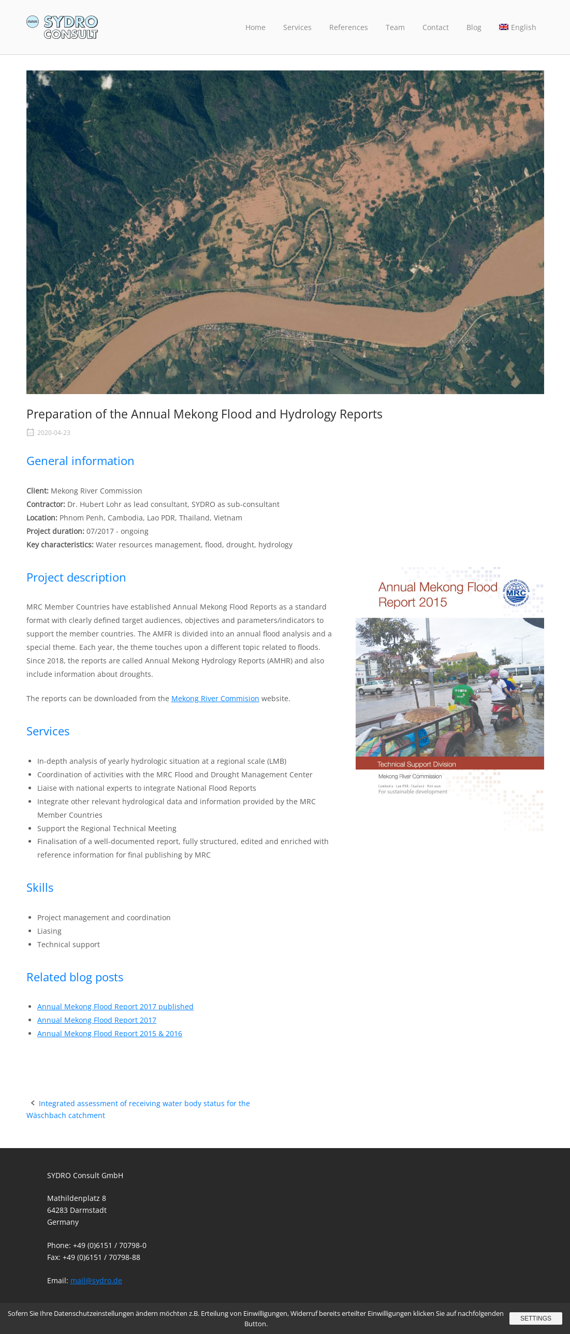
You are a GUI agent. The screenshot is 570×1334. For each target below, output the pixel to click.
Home (255, 27)
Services (297, 27)
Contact (435, 27)
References (348, 27)
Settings (535, 1318)
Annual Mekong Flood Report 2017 (96, 1020)
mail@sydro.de (96, 1280)
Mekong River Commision (215, 698)
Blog (473, 27)
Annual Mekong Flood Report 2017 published (115, 1006)
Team (395, 27)
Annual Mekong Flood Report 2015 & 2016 (109, 1033)
